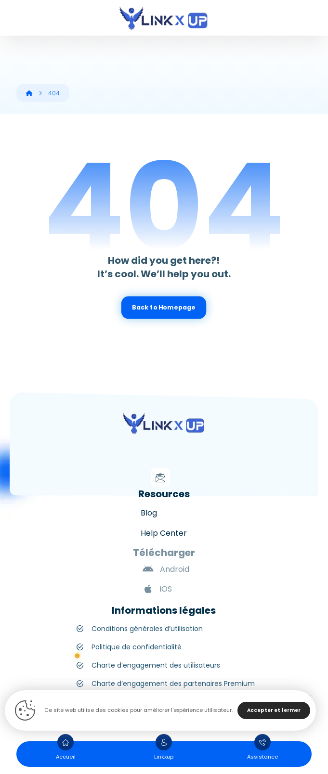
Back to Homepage (164, 307)
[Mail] (160, 477)
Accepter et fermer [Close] (274, 710)
